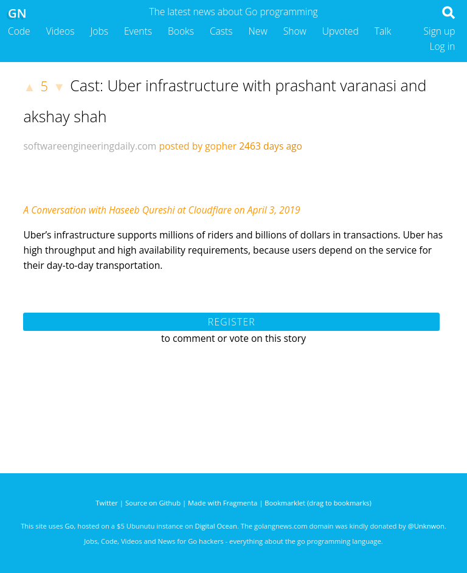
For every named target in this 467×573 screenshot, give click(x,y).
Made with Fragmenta (222, 502)
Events (138, 31)
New (258, 31)
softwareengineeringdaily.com (89, 146)
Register (231, 321)
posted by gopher (198, 146)
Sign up (439, 31)
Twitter (106, 502)
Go (69, 525)
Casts (221, 31)
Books (181, 31)
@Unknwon (426, 525)
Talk (383, 31)
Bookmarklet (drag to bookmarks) (318, 502)
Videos (60, 31)
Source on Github (153, 502)
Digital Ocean (216, 525)
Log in (442, 46)
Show (294, 31)
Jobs (99, 31)
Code (19, 31)
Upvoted (340, 31)
